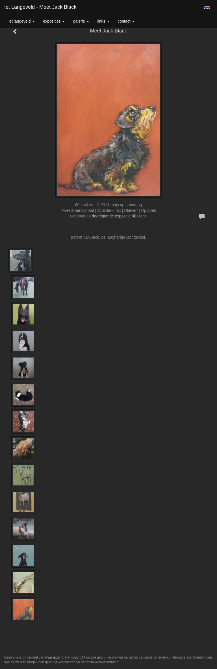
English (207, 7)
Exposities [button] (54, 21)
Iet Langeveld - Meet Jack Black (40, 7)
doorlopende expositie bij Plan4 (119, 216)
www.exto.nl (54, 657)
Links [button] (103, 21)
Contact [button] (126, 21)
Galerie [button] (81, 21)
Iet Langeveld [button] (21, 21)
